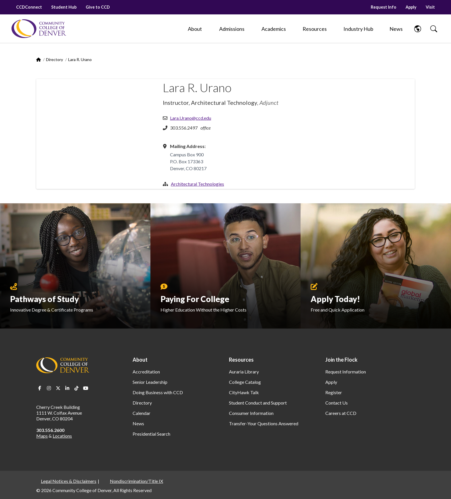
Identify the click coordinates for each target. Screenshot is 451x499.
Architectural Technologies (197, 184)
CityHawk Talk (244, 392)
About (140, 359)
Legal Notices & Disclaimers (68, 481)
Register (333, 392)
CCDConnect (29, 7)
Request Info (383, 7)
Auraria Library (244, 371)
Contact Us (336, 402)
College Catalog (245, 382)
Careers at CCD (340, 413)
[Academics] (273, 28)
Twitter (58, 388)
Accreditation (146, 371)
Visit (430, 7)
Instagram (48, 388)
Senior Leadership (150, 382)
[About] (195, 28)
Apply (411, 7)
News (138, 423)
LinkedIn (67, 388)
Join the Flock (341, 359)
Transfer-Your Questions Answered (263, 423)
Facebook (39, 388)
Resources (241, 359)
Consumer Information (251, 413)
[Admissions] (231, 28)
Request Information (345, 371)
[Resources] (314, 28)
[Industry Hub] (358, 28)
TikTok (76, 388)
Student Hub (64, 7)
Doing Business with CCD (158, 392)
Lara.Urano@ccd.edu (190, 118)
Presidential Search (151, 434)
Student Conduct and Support (258, 402)
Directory (54, 59)
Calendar (141, 413)
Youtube (85, 388)
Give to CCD (98, 7)
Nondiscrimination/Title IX (136, 481)
